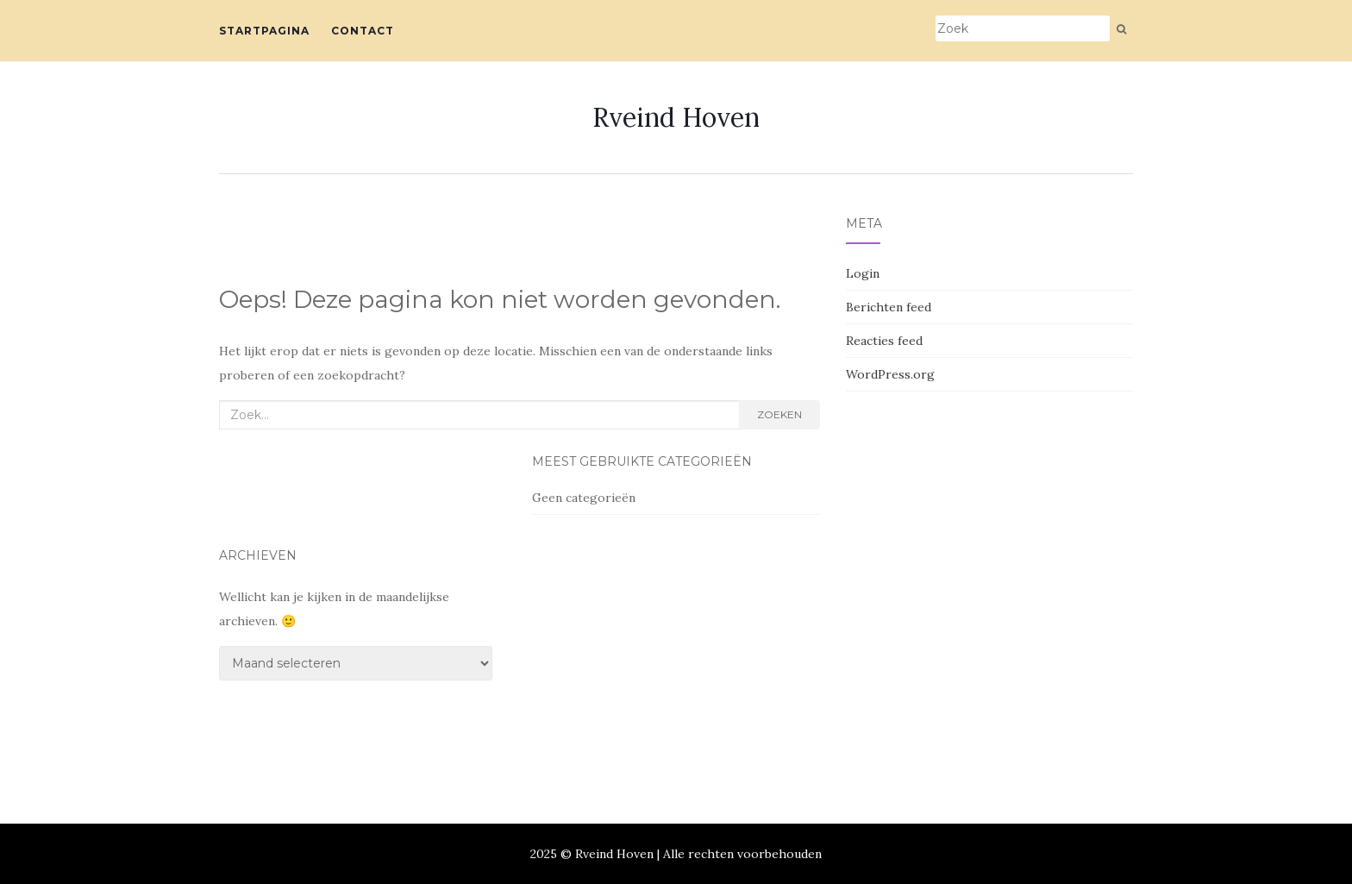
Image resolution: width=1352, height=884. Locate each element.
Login (862, 273)
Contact (362, 30)
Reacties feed (884, 340)
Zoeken (779, 414)
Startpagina (264, 30)
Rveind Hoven (676, 117)
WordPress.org (890, 374)
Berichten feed (888, 307)
